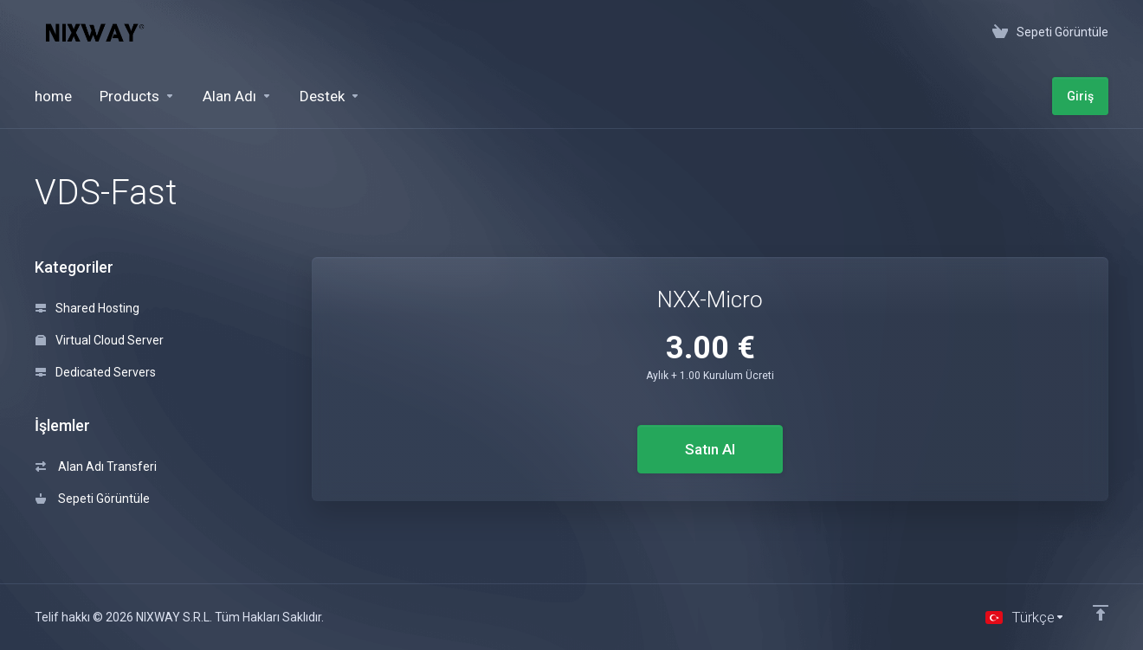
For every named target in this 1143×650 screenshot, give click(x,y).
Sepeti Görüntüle (93, 498)
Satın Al (710, 449)
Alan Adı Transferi (96, 466)
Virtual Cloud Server (100, 340)
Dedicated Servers (96, 372)
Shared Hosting (87, 308)
